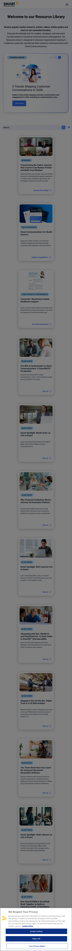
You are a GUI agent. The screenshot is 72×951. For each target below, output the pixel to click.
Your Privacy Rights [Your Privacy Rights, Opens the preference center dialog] (37, 946)
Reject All (36, 938)
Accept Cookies (36, 931)
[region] (36, 929)
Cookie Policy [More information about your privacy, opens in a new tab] (27, 926)
